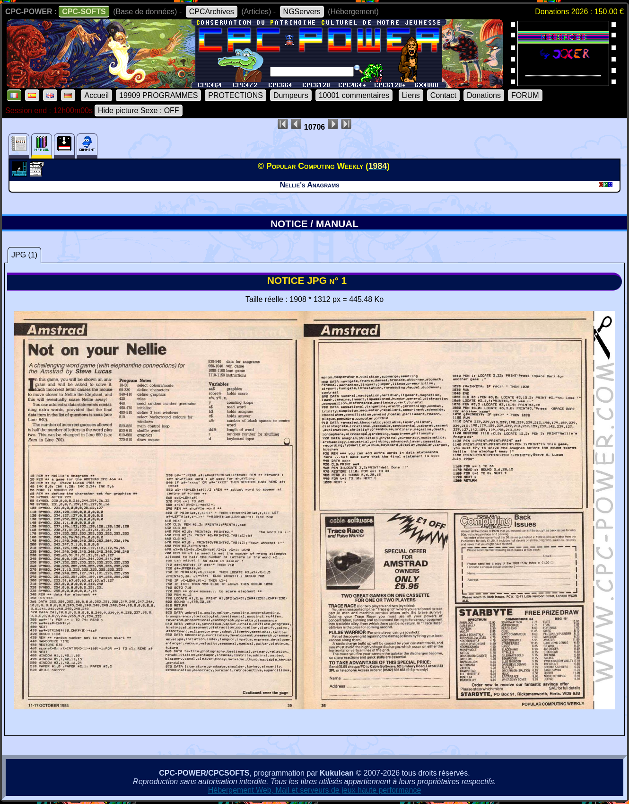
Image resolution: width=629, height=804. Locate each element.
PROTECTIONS (235, 95)
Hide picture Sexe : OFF (138, 110)
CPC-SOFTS (83, 12)
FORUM (525, 95)
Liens (411, 95)
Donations (484, 95)
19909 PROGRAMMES (158, 95)
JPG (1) (24, 255)
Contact (443, 95)
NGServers (302, 12)
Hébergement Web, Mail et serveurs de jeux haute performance (314, 790)
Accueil (96, 95)
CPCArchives (211, 12)
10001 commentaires (354, 95)
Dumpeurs (290, 95)
